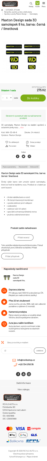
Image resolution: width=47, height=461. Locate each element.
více (22, 127)
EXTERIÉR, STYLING (13, 10)
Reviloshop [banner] (9, 4)
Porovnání (12, 146)
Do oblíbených (14, 142)
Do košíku (33, 98)
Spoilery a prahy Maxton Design (15, 14)
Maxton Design (15, 135)
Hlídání (32, 146)
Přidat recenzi (23, 237)
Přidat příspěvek (12, 256)
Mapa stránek (32, 456)
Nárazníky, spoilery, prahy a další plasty (18, 12)
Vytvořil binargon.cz (17, 456)
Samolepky (34, 14)
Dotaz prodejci (35, 142)
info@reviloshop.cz (26, 360)
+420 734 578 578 (25, 364)
